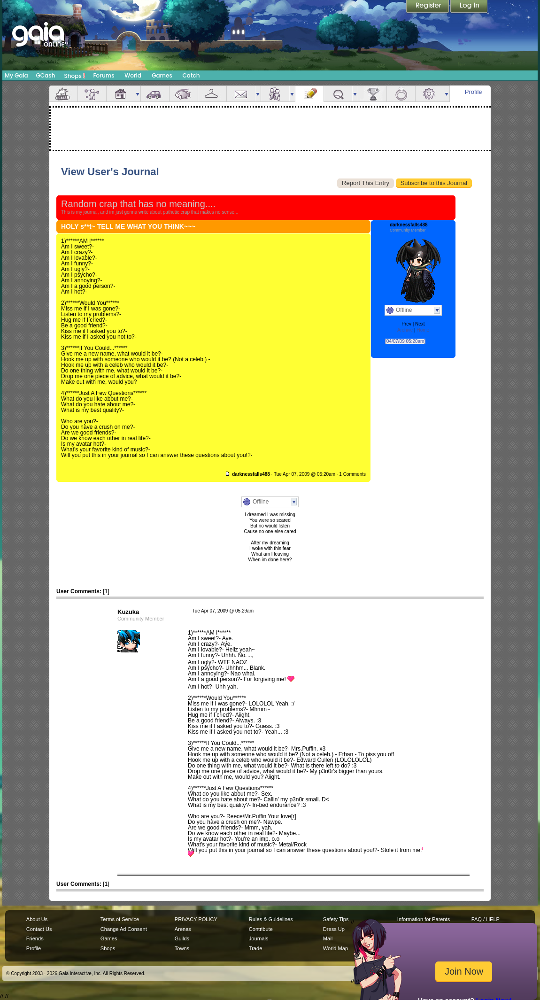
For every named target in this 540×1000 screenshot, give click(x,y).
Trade (255, 948)
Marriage (401, 93)
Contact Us (39, 929)
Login (469, 7)
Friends (275, 93)
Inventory (212, 93)
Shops (74, 75)
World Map (335, 948)
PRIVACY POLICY (196, 919)
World (132, 75)
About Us (36, 919)
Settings (430, 93)
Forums (103, 75)
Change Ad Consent (123, 929)
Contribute (261, 929)
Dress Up (334, 929)
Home (423, 330)
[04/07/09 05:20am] (405, 341)
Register (428, 7)
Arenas (183, 929)
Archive (405, 330)
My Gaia (16, 75)
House (121, 93)
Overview (63, 93)
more (137, 93)
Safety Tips (336, 919)
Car (155, 93)
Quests (338, 93)
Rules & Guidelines (271, 919)
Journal (309, 93)
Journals (259, 938)
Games (162, 75)
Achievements (372, 93)
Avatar (92, 93)
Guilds (182, 938)
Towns (182, 948)
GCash (45, 75)
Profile (473, 91)
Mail (241, 93)
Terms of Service (119, 919)
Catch (191, 75)
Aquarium (184, 93)
